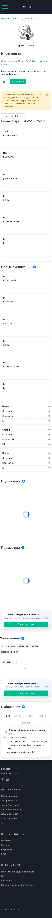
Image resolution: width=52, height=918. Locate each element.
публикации (23, 646)
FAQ (3, 876)
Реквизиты (6, 880)
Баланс (5, 845)
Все (8, 716)
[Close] (47, 95)
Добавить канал (9, 814)
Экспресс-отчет (9, 800)
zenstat (26, 7)
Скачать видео (9, 818)
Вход (3, 854)
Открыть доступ (26, 624)
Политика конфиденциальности (17, 871)
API (2, 823)
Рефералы (6, 849)
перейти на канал (26, 45)
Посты (30, 716)
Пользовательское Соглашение (17, 885)
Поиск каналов (9, 796)
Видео (42, 716)
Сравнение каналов (11, 809)
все (3, 646)
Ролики (26, 722)
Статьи (18, 716)
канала (11, 646)
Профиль (6, 840)
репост (35, 646)
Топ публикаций (9, 805)
